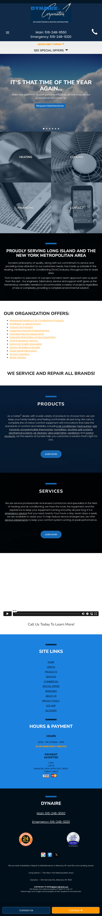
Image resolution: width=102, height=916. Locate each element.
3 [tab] (50, 129)
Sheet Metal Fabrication (23, 351)
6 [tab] (59, 129)
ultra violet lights (57, 433)
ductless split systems (80, 429)
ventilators (74, 433)
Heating (25, 157)
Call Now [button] (76, 910)
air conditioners (67, 426)
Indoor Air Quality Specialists (26, 344)
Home (51, 662)
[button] (51, 454)
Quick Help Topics (51, 44)
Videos (51, 667)
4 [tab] (53, 129)
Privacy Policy (51, 700)
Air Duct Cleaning (19, 354)
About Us (51, 696)
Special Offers (51, 686)
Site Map (51, 705)
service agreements (16, 520)
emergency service (16, 513)
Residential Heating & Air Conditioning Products (37, 320)
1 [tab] (44, 129)
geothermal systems (20, 433)
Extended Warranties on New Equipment (33, 337)
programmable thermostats (37, 429)
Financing (26, 208)
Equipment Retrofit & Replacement (29, 330)
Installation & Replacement (25, 324)
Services (51, 676)
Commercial (51, 681)
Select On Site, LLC (59, 887)
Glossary (51, 710)
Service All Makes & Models (25, 347)
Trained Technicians (21, 327)
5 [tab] (56, 129)
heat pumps (84, 426)
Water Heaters (18, 357)
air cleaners (40, 433)
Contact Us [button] (26, 910)
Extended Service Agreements (27, 334)
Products (51, 671)
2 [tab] (47, 129)
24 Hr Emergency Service (24, 340)
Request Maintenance (50, 105)
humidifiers (60, 429)
